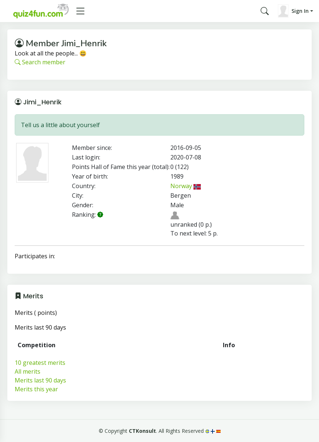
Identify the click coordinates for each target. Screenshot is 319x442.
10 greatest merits (40, 363)
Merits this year (36, 389)
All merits (27, 371)
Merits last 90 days (40, 380)
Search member (40, 62)
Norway (185, 186)
